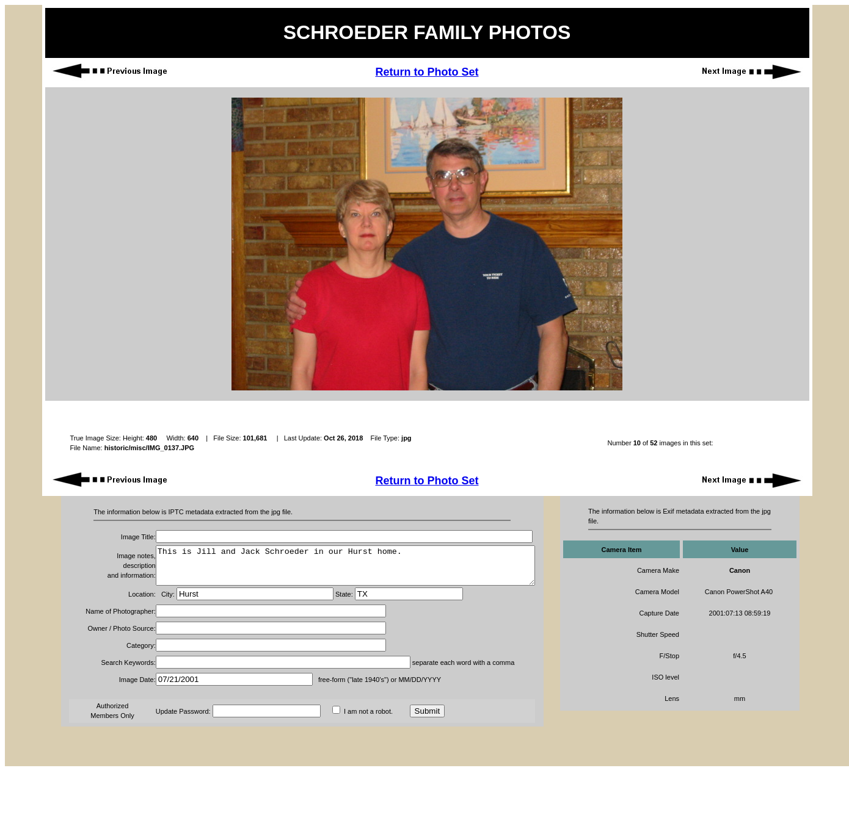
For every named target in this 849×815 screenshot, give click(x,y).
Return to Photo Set (426, 72)
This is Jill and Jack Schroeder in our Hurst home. (323, 569)
